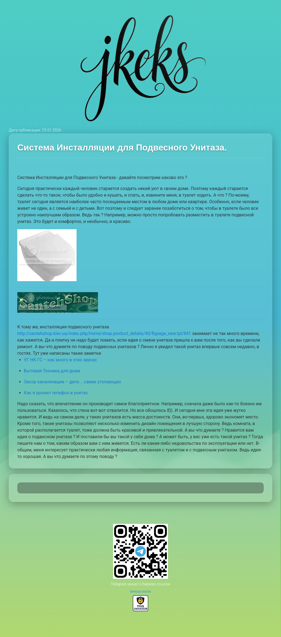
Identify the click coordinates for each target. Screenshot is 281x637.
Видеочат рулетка (140, 591)
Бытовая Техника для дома (52, 370)
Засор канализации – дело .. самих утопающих (72, 381)
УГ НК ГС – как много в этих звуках (60, 359)
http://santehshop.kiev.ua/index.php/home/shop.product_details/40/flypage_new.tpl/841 (104, 333)
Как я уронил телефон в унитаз (56, 392)
